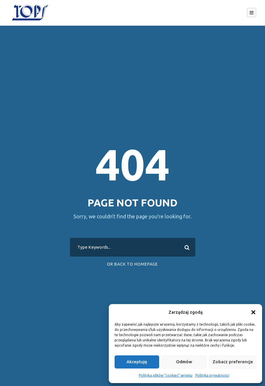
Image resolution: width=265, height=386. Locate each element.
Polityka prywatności (212, 375)
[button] (253, 312)
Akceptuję (137, 361)
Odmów (184, 361)
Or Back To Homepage (132, 264)
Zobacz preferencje (233, 361)
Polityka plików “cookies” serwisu (165, 375)
